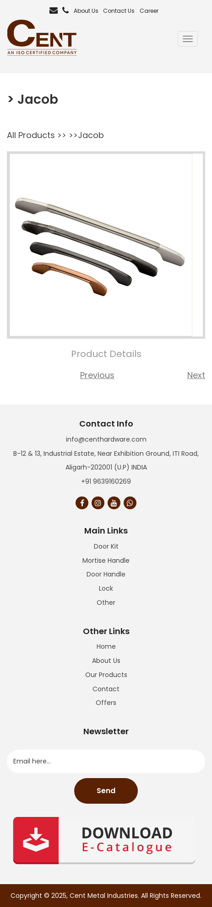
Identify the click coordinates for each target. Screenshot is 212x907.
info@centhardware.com (106, 439)
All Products (31, 135)
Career (149, 11)
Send (106, 790)
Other (106, 602)
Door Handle (106, 574)
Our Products (106, 674)
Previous (97, 375)
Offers (106, 702)
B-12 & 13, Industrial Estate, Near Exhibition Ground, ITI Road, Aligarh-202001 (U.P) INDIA (106, 460)
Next (196, 375)
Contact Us (119, 11)
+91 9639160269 (106, 481)
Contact (106, 689)
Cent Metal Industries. (104, 895)
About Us (86, 11)
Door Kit (106, 546)
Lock (106, 588)
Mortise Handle (106, 560)
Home (106, 646)
